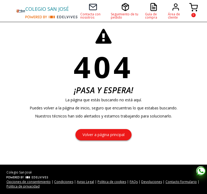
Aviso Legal (85, 181)
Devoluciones (151, 181)
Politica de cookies (112, 181)
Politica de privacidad (23, 186)
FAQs (134, 181)
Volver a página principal (103, 134)
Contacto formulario (181, 181)
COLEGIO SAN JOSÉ (47, 9)
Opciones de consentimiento (28, 181)
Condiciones (63, 181)
